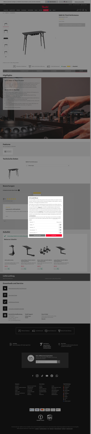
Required (31, 222)
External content (33, 232)
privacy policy (55, 218)
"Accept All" (41, 211)
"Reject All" (40, 207)
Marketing (31, 227)
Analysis (31, 224)
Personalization (32, 230)
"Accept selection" (32, 215)
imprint (30, 219)
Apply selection (37, 235)
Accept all (54, 235)
